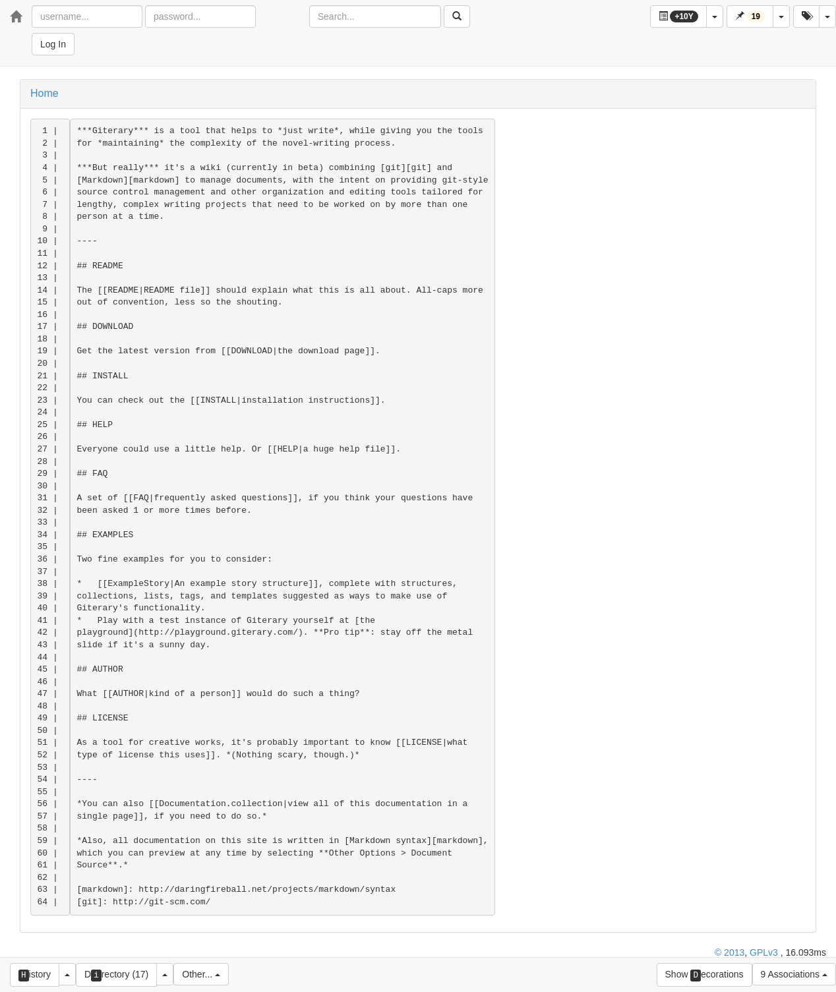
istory (34, 975)
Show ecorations (704, 975)
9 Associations (794, 974)
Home (44, 93)
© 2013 (729, 952)
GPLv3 (764, 952)
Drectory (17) (116, 975)
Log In (53, 44)
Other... (201, 974)
